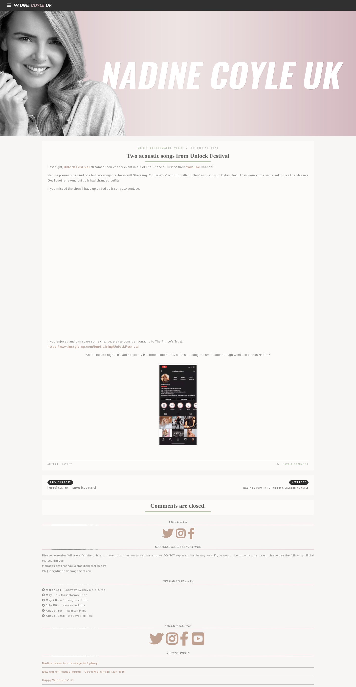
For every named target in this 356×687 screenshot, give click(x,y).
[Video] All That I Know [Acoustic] (71, 487)
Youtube (193, 167)
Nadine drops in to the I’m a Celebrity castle (276, 487)
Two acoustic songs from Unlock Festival (178, 156)
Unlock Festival (77, 167)
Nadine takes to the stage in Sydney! (70, 663)
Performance (161, 148)
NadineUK (29, 5)
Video (178, 148)
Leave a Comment (293, 464)
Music (143, 148)
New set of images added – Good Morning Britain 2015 (83, 671)
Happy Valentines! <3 (58, 680)
